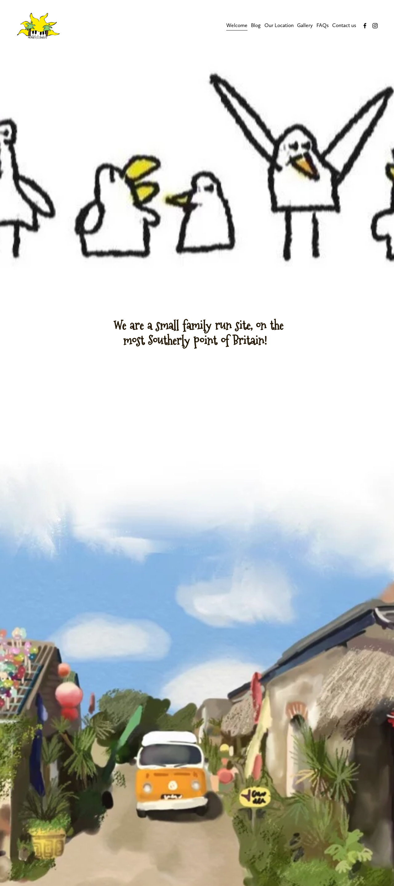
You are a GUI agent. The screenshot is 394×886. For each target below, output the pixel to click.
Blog (256, 25)
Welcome (236, 25)
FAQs (322, 25)
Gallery (305, 25)
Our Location (279, 25)
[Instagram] (375, 25)
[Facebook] (365, 25)
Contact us (344, 25)
